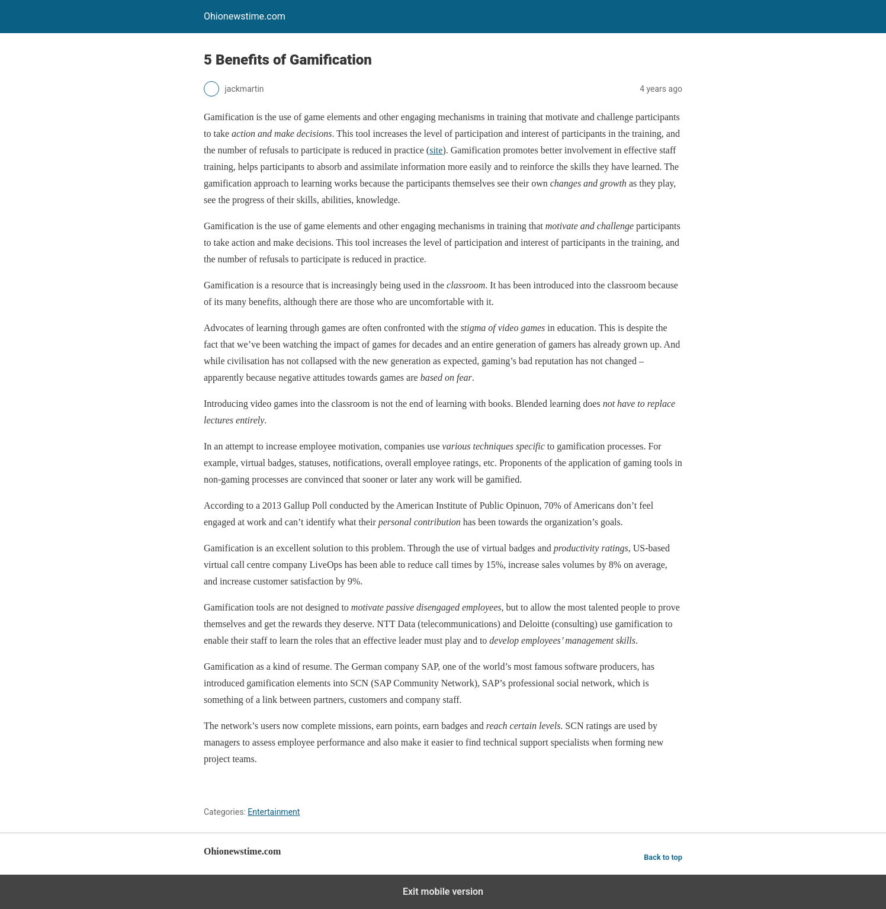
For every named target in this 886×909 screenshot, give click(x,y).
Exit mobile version (443, 891)
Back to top (663, 857)
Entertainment (274, 812)
